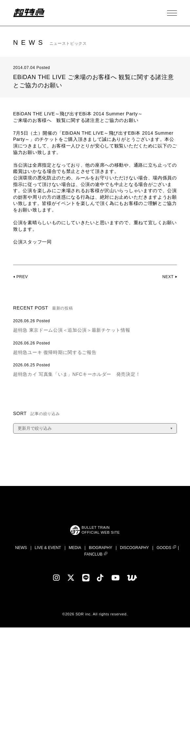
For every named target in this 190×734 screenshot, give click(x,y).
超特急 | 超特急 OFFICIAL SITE (29, 13)
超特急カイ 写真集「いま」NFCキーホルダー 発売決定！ (76, 374)
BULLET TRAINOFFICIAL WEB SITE (100, 529)
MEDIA (75, 547)
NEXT (168, 277)
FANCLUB (93, 554)
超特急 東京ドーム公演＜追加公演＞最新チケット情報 (71, 330)
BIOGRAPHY (100, 547)
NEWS (21, 547)
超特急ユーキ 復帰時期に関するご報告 (55, 352)
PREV (22, 277)
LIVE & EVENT (48, 547)
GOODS (164, 548)
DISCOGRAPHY (134, 547)
